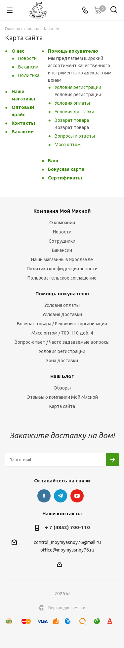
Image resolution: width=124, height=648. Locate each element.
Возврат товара (72, 120)
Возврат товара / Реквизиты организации (62, 323)
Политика (28, 75)
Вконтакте (44, 495)
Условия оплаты (72, 103)
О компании (62, 222)
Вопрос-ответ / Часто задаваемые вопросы (62, 342)
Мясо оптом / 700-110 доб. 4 (62, 333)
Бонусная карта (66, 169)
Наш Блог (62, 376)
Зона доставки (62, 360)
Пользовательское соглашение (62, 278)
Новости (27, 58)
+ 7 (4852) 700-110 (67, 527)
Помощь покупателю (73, 51)
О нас (18, 51)
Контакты (23, 123)
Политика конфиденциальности (62, 268)
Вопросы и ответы (75, 136)
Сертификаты (65, 177)
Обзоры (62, 388)
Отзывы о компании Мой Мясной (62, 397)
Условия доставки (74, 111)
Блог (53, 160)
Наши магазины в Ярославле (62, 259)
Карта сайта (62, 406)
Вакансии (28, 66)
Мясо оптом (68, 144)
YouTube (77, 495)
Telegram (60, 495)
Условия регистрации (78, 87)
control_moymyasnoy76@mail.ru (67, 542)
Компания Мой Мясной (62, 211)
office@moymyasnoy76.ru (67, 550)
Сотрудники (62, 241)
